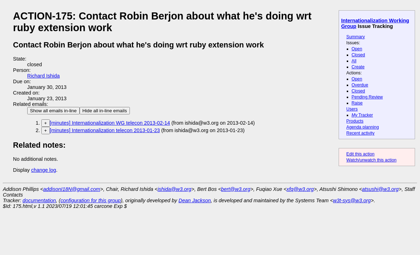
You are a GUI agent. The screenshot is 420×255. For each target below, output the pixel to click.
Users (352, 109)
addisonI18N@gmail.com (71, 189)
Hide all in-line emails (104, 110)
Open (357, 48)
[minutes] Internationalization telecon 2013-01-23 (105, 130)
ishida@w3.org (174, 189)
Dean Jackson (195, 200)
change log (43, 170)
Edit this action (360, 154)
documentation (39, 200)
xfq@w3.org (300, 189)
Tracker (362, 115)
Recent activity (360, 133)
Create (358, 66)
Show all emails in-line (53, 110)
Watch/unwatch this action (371, 160)
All (354, 60)
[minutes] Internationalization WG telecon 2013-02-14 (110, 123)
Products (354, 121)
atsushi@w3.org (380, 189)
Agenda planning (362, 127)
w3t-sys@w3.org (352, 200)
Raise (357, 103)
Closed (358, 54)
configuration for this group (91, 200)
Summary (355, 36)
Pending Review (367, 97)
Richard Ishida (43, 76)
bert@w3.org (236, 189)
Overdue (360, 85)
